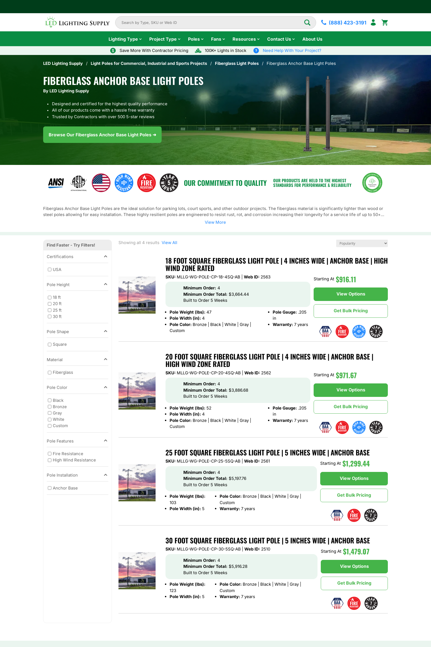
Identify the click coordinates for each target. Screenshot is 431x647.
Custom (60, 425)
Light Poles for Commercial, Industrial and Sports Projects (149, 63)
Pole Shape (77, 332)
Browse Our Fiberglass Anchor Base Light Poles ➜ (102, 134)
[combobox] (212, 22)
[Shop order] (362, 243)
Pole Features (77, 441)
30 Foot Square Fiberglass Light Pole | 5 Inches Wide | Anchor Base (267, 540)
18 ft (57, 297)
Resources (244, 39)
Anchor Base (65, 488)
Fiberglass (63, 372)
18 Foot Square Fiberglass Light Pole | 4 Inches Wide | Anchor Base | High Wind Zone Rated (276, 264)
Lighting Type (123, 39)
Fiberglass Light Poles (237, 63)
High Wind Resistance (74, 460)
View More (215, 222)
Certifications (77, 257)
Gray (57, 413)
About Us (312, 39)
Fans (216, 39)
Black (58, 400)
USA (57, 269)
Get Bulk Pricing (351, 310)
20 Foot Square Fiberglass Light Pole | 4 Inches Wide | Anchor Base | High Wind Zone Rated (269, 360)
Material (77, 360)
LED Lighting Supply (63, 63)
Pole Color (77, 388)
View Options (350, 294)
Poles (194, 39)
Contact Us (279, 39)
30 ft (57, 316)
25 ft (57, 310)
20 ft (57, 303)
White (58, 419)
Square (60, 344)
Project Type (163, 39)
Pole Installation (77, 475)
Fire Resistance (68, 453)
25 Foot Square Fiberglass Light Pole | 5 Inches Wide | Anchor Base (267, 452)
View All (168, 242)
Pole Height (77, 285)
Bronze (60, 406)
